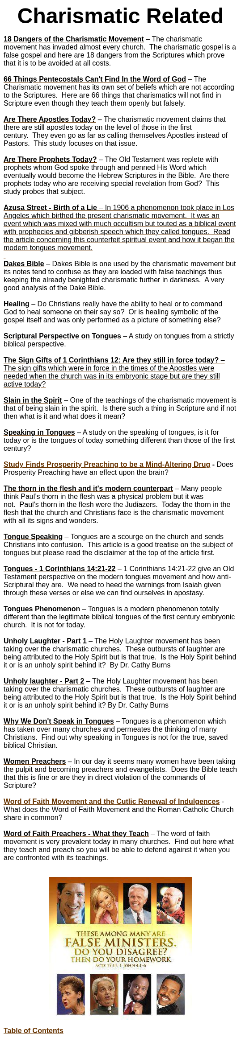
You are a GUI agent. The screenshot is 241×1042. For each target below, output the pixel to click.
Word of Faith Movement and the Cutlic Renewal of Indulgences (112, 801)
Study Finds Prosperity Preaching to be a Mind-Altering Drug (107, 464)
